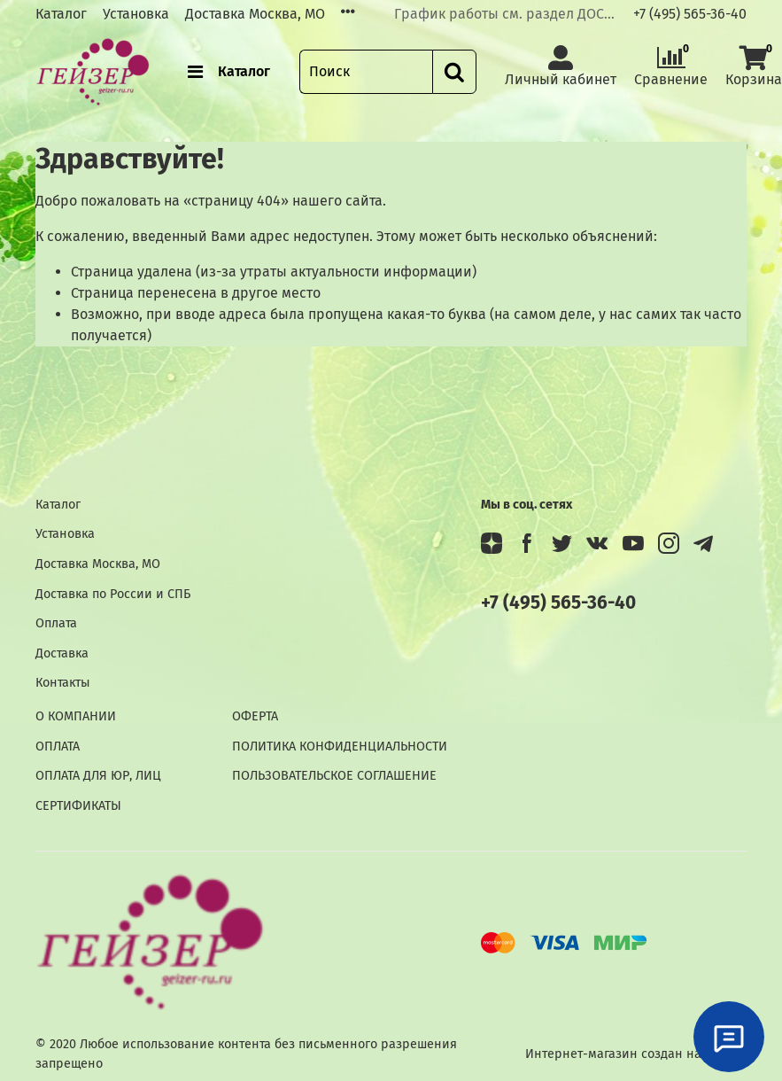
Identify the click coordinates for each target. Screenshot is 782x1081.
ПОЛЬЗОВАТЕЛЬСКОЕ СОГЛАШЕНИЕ (334, 775)
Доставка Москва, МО (255, 13)
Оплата (56, 623)
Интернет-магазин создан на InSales (636, 1054)
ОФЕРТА (255, 716)
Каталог (61, 13)
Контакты (62, 682)
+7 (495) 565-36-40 (690, 13)
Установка (136, 13)
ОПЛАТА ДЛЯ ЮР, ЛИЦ (98, 775)
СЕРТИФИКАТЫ (78, 805)
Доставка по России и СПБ (112, 594)
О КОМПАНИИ (75, 716)
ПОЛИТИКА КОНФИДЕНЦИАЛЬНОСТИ (339, 746)
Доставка (62, 653)
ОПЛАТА (57, 746)
